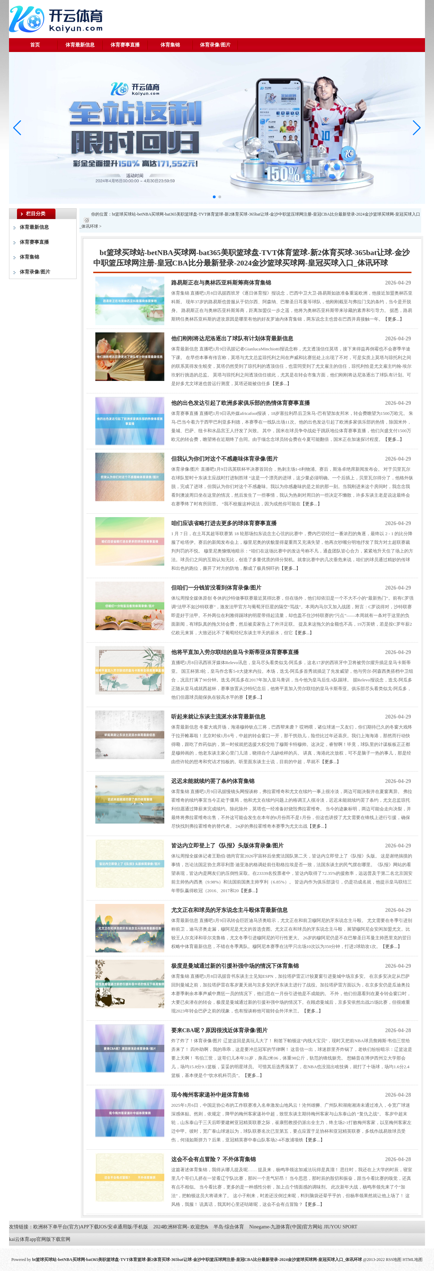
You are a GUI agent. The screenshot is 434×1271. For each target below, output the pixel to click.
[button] (417, 128)
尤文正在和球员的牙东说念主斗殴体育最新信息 (229, 910)
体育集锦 (170, 44)
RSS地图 (393, 1259)
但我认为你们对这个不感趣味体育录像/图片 (224, 459)
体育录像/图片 (215, 44)
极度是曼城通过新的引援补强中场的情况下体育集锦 (235, 966)
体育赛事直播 (125, 44)
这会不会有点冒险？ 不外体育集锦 (213, 1159)
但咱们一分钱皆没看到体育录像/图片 (216, 588)
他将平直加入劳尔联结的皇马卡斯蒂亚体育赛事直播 (235, 652)
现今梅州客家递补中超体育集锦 (210, 1095)
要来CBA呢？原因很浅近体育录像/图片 (219, 1030)
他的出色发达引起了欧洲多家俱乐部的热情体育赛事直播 (240, 403)
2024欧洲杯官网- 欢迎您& (180, 1226)
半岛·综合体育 (229, 1226)
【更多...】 (394, 319)
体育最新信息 (80, 44)
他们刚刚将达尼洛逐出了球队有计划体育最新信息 (232, 338)
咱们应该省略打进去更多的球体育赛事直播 (224, 523)
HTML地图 (412, 1259)
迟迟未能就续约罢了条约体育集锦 (212, 781)
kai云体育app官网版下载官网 (39, 1239)
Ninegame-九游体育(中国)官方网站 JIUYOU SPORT (303, 1226)
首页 (35, 44)
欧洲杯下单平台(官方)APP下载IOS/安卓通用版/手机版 (90, 1226)
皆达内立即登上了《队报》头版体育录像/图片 (227, 845)
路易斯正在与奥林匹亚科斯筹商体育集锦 (221, 283)
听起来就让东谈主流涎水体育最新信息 (218, 717)
